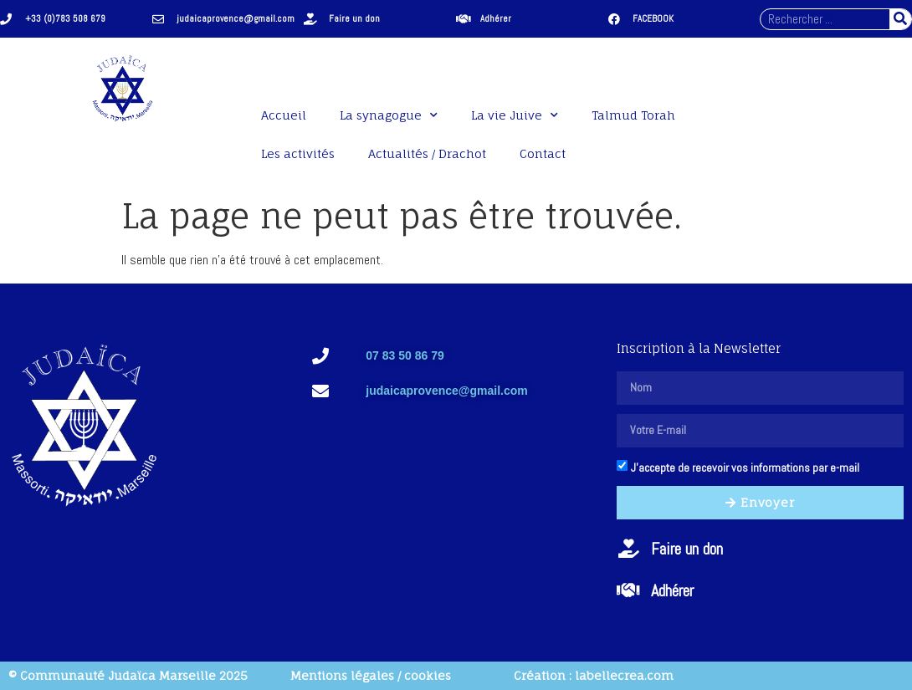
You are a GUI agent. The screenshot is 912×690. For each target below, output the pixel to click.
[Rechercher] (900, 19)
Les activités (298, 153)
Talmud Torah (633, 115)
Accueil (283, 115)
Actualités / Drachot (427, 153)
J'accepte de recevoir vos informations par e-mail (745, 467)
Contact (543, 153)
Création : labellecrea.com (594, 675)
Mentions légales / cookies (370, 675)
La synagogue (389, 115)
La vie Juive (514, 115)
